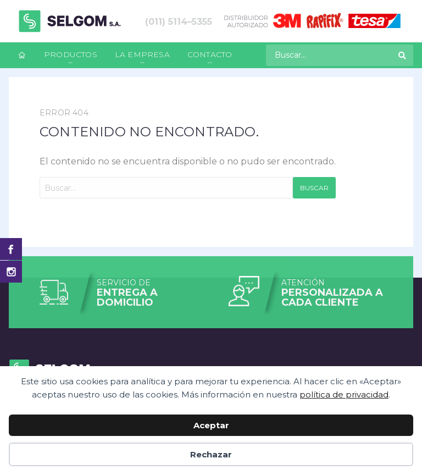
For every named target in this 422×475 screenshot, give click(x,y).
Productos (70, 54)
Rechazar (211, 454)
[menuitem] (22, 55)
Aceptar (211, 425)
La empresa (142, 54)
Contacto (209, 54)
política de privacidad (343, 394)
